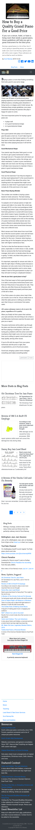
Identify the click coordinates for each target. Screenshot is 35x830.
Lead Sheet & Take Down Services (14, 712)
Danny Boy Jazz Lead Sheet (10, 590)
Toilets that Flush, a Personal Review (13, 630)
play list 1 (25, 568)
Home (5, 701)
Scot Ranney (8, 59)
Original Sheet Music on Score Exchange (14, 750)
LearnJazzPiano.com (8, 728)
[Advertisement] (17, 680)
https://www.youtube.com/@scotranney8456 (16, 553)
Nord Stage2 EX (17, 654)
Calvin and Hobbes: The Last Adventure (14, 619)
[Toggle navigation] (31, 72)
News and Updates (9, 720)
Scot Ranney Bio (8, 716)
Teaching (6, 709)
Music (5, 705)
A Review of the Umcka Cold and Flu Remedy (16, 596)
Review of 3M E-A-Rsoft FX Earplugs (13, 584)
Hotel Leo (17, 542)
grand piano (23, 357)
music (31, 357)
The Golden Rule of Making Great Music (14, 607)
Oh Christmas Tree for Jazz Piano (12, 577)
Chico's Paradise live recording (21, 562)
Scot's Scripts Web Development (12, 738)
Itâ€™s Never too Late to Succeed (12, 613)
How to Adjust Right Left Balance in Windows (16, 600)
